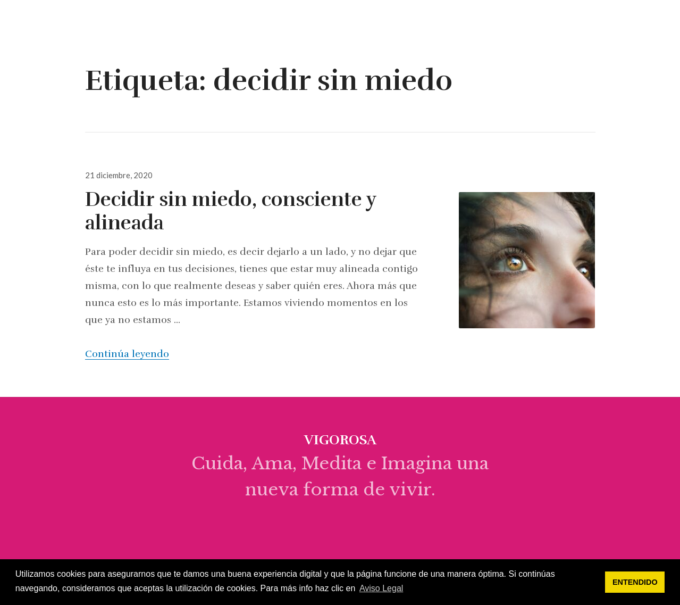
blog (467, 24)
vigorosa (53, 25)
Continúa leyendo (127, 354)
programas (609, 24)
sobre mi (416, 24)
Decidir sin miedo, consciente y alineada (230, 211)
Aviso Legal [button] (381, 588)
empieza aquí (530, 24)
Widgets (658, 33)
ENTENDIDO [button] (635, 582)
